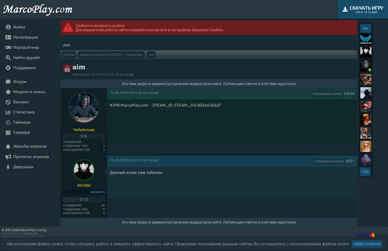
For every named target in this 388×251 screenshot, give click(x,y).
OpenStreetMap (12, 233)
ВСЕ (365, 28)
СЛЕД (365, 171)
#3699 (349, 93)
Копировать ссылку (327, 94)
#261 (350, 161)
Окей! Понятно (367, 244)
